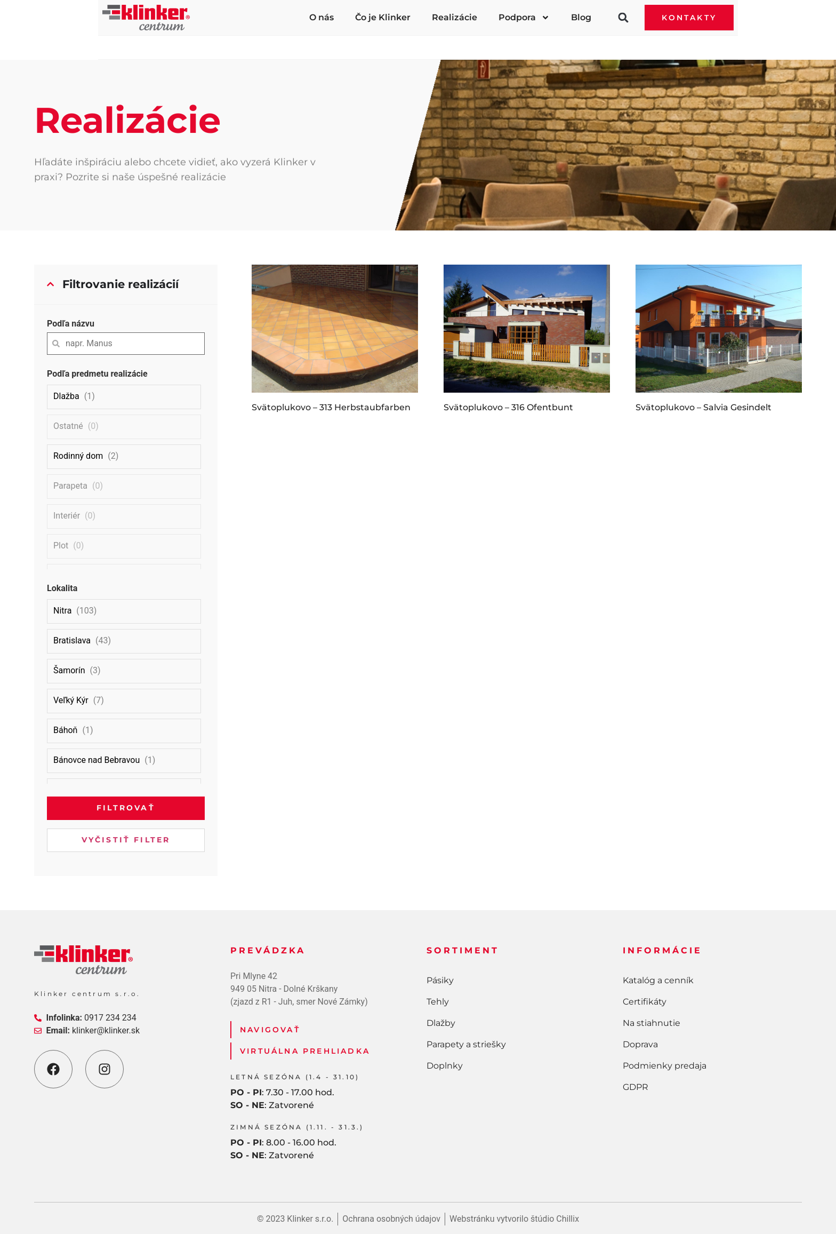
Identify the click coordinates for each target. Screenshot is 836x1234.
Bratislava (72, 640)
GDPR (635, 1087)
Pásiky (203, 43)
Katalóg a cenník (658, 980)
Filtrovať (126, 808)
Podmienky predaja (664, 1066)
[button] (623, 17)
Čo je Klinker (383, 17)
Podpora (524, 17)
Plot (60, 545)
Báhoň (65, 730)
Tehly (294, 43)
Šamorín (69, 670)
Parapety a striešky (506, 43)
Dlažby (386, 43)
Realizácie (454, 17)
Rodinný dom (78, 456)
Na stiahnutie (651, 1023)
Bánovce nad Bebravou (96, 760)
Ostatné (68, 426)
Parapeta (70, 486)
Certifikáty (644, 1002)
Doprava (640, 1044)
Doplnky (628, 43)
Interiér (66, 516)
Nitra (62, 611)
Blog (581, 17)
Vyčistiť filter (126, 840)
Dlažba (66, 396)
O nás (321, 17)
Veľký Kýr (71, 700)
